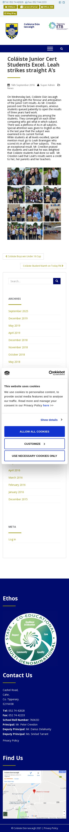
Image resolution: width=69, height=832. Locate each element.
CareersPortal (30, 7)
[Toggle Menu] (50, 48)
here (46, 405)
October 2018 (16, 354)
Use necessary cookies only (34, 455)
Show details (49, 419)
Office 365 (47, 7)
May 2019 (14, 325)
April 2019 (14, 333)
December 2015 (18, 499)
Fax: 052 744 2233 (36, 2)
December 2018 (18, 340)
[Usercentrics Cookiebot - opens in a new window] (49, 373)
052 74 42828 (16, 2)
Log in (12, 539)
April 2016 (14, 470)
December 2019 (18, 318)
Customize (34, 443)
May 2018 (14, 361)
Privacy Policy (11, 740)
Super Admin (47, 85)
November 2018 (18, 347)
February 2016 (17, 485)
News (10, 88)
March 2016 (15, 477)
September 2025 (18, 311)
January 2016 (16, 492)
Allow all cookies (34, 431)
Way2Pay (10, 13)
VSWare (10, 7)
